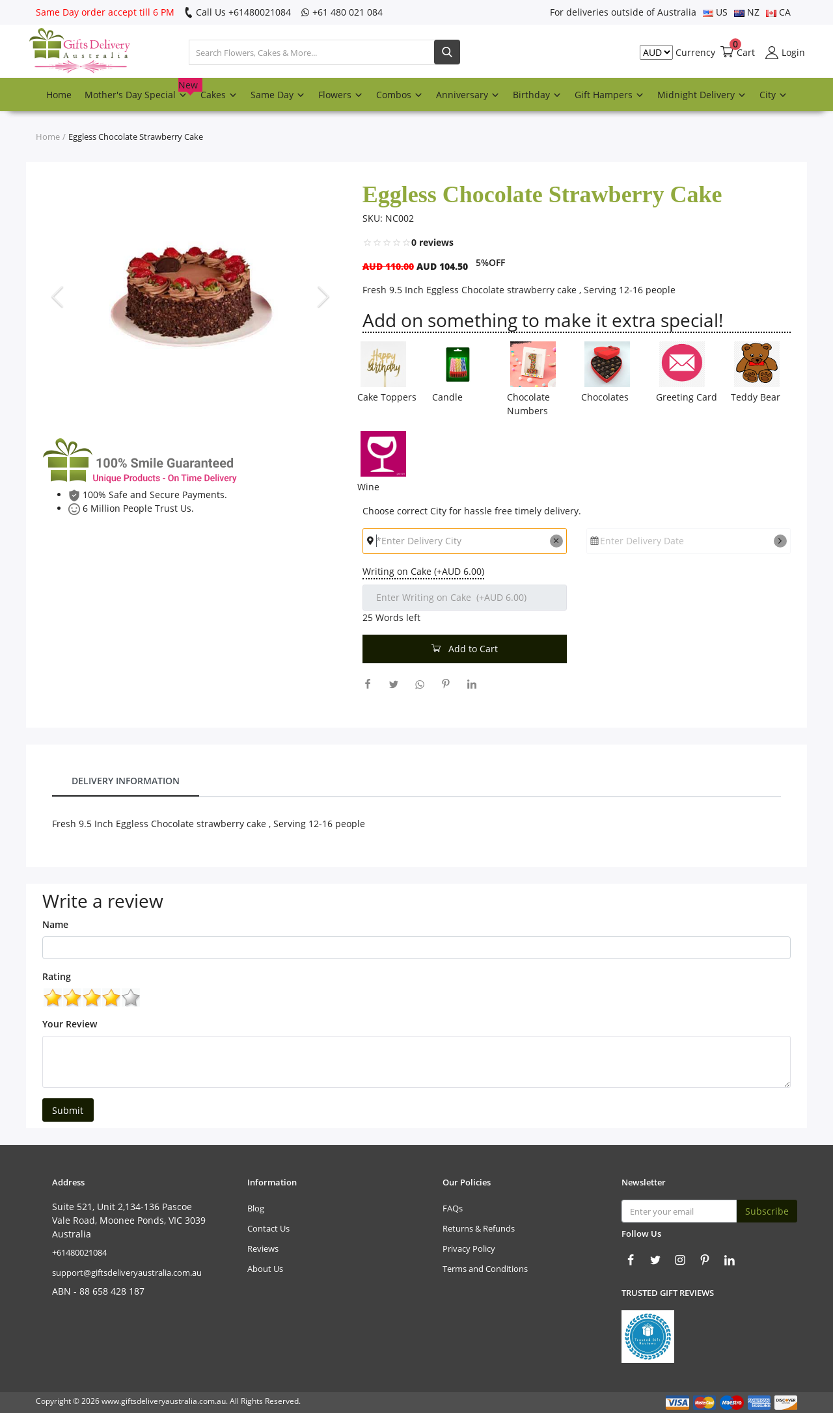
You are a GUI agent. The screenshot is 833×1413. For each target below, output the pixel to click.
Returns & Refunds (479, 1228)
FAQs (453, 1208)
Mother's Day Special (139, 89)
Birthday (537, 94)
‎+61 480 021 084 (342, 12)
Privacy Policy (469, 1248)
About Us (265, 1268)
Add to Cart (464, 648)
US (715, 12)
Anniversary (468, 94)
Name (55, 924)
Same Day (278, 94)
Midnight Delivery (701, 94)
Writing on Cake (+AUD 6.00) (423, 571)
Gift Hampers (609, 94)
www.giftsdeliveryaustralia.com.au (164, 1400)
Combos (399, 94)
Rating (56, 976)
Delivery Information (126, 780)
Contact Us (268, 1228)
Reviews (263, 1248)
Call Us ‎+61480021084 (237, 12)
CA (778, 12)
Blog (255, 1208)
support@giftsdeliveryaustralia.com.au (127, 1272)
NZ (746, 12)
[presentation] (59, 295)
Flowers (340, 94)
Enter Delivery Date (642, 541)
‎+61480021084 (79, 1252)
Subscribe (767, 1211)
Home (59, 94)
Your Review (69, 1024)
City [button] (773, 94)
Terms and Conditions (485, 1268)
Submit (67, 1110)
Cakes (219, 94)
